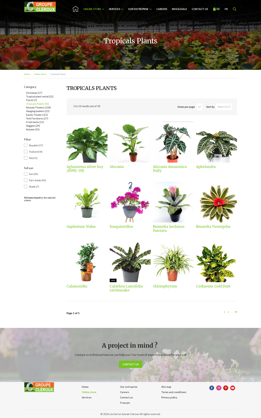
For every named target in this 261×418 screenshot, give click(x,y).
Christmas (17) (34, 92)
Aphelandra (206, 167)
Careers (161, 8)
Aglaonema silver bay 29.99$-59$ (85, 169)
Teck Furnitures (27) (37, 118)
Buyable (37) (36, 145)
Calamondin (77, 286)
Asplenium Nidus (81, 227)
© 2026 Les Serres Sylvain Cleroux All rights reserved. (130, 414)
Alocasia (117, 167)
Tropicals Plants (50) (37, 103)
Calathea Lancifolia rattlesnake (126, 288)
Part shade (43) (37, 180)
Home (27, 74)
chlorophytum (165, 286)
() (216, 9)
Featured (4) (35, 151)
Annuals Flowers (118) (38, 107)
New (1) (33, 157)
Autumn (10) (32, 129)
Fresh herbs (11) (35, 122)
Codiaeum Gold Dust (213, 286)
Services (114, 8)
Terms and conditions (173, 392)
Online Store (40, 74)
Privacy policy (169, 397)
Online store (92, 8)
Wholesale (179, 8)
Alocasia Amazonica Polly (170, 169)
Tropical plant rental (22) (39, 96)
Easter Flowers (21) (37, 114)
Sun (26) (33, 173)
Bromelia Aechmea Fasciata (168, 229)
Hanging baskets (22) (37, 111)
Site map (166, 386)
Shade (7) (34, 186)
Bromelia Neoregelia (213, 227)
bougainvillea (121, 227)
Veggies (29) (33, 125)
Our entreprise (138, 8)
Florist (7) (31, 100)
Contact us (200, 8)
